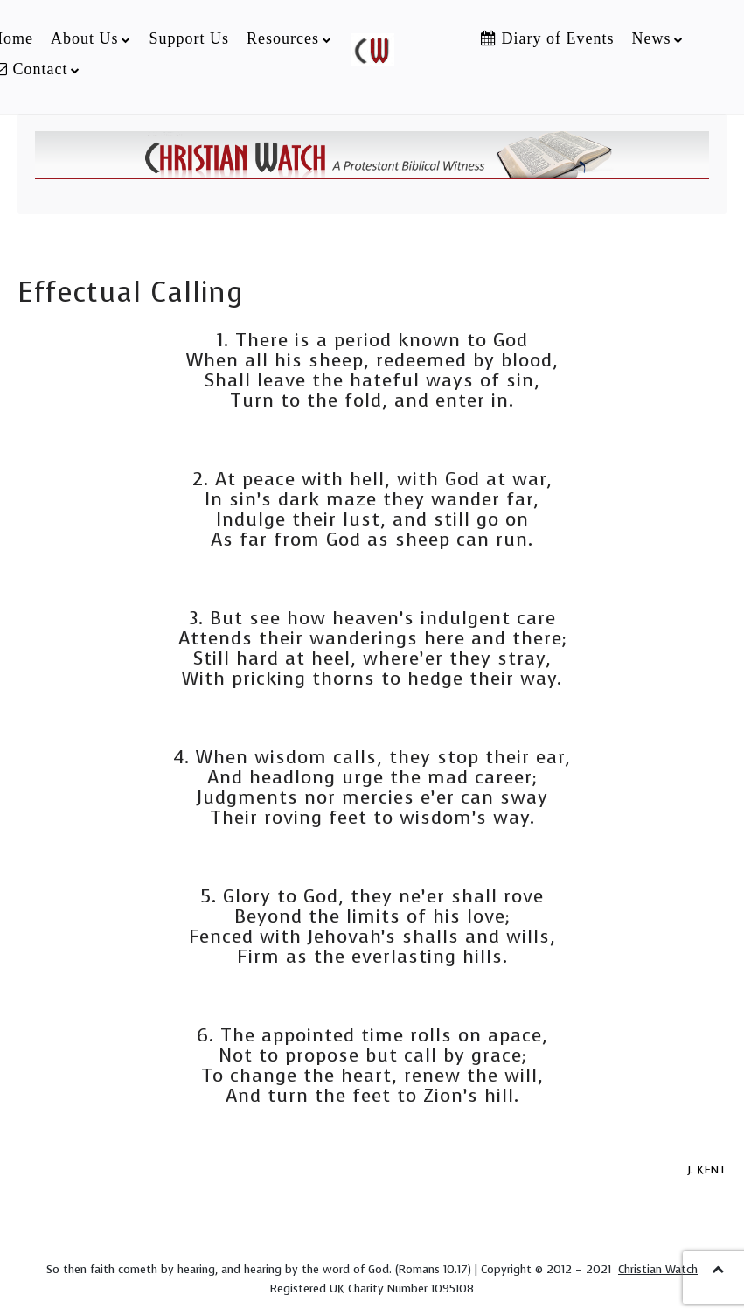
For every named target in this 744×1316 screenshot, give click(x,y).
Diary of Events (547, 38)
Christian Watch (658, 1269)
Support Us (189, 38)
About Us (85, 38)
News (651, 38)
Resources (283, 38)
